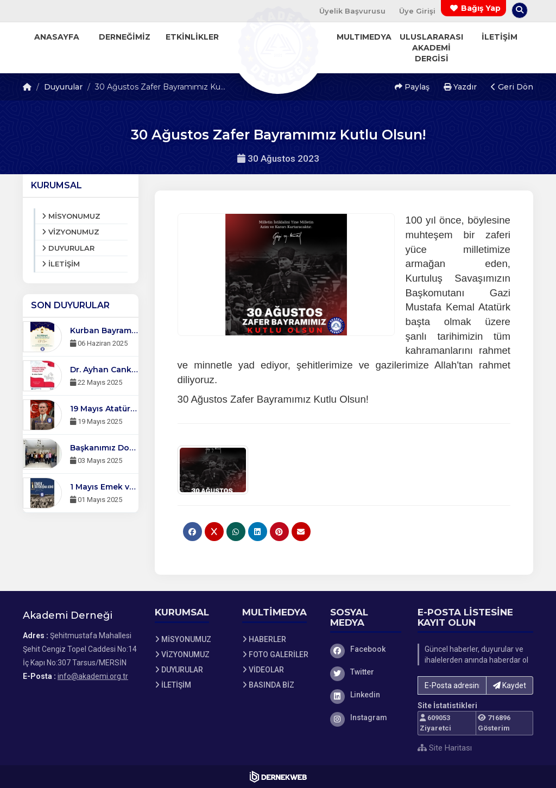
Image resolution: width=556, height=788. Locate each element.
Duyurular (63, 87)
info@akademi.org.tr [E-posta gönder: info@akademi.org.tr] (93, 676)
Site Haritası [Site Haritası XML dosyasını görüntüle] (445, 748)
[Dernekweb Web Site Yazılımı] (278, 777)
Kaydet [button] (509, 685)
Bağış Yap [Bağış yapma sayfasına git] (481, 8)
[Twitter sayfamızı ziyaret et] (366, 671)
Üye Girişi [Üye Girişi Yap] (417, 11)
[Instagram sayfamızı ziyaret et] (366, 717)
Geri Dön (512, 87)
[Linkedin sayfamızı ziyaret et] (366, 694)
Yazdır (460, 87)
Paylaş (412, 87)
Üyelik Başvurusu (352, 11)
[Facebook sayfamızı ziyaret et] (366, 649)
